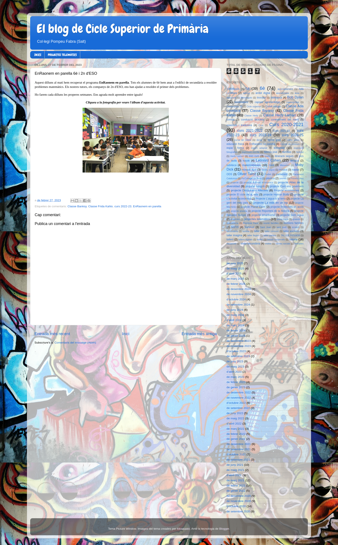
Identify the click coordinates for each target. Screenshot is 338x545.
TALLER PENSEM (290, 235)
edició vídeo (292, 140)
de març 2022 (235, 428)
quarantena (232, 223)
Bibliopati (261, 97)
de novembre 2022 (239, 397)
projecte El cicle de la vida (242, 194)
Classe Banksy (76, 206)
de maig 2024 (235, 315)
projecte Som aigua (292, 215)
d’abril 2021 (234, 475)
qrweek (296, 219)
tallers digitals (245, 239)
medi (271, 165)
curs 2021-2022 (250, 130)
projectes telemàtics (257, 219)
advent (246, 93)
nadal (295, 169)
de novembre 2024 (239, 294)
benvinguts (246, 97)
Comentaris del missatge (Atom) (75, 342)
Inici (126, 333)
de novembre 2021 (239, 449)
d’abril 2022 (234, 423)
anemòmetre (282, 93)
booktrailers (241, 102)
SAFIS (235, 227)
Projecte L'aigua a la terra (271, 198)
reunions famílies (293, 223)
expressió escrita (251, 152)
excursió (279, 147)
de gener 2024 (236, 335)
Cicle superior (254, 106)
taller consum (272, 231)
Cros (260, 125)
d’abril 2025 (234, 273)
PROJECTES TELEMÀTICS (62, 55)
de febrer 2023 (236, 382)
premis (282, 178)
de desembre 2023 (239, 340)
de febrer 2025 (236, 283)
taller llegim (253, 235)
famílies (286, 152)
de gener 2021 (236, 490)
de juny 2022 (235, 413)
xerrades (299, 243)
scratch (295, 227)
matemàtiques (251, 165)
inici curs (254, 156)
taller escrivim (291, 231)
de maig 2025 (235, 268)
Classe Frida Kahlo (100, 206)
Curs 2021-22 (281, 130)
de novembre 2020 (239, 501)
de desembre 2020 (239, 495)
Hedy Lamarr (237, 156)
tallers (230, 239)
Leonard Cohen (268, 160)
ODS (229, 174)
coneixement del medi (285, 119)
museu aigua (268, 169)
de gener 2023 (236, 387)
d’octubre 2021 (236, 454)
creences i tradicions (239, 125)
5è (248, 88)
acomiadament (285, 89)
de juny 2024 (235, 309)
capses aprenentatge (267, 102)
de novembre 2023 (239, 346)
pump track (282, 219)
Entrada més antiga (199, 333)
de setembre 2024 (238, 304)
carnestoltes (292, 102)
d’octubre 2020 (236, 506)
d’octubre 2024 (236, 299)
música (283, 169)
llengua (294, 160)
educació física (235, 144)
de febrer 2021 (236, 485)
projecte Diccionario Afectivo (249, 190)
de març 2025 (235, 278)
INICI (37, 55)
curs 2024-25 (293, 135)
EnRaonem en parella (147, 206)
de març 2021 (235, 480)
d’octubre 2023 (236, 351)
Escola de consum (290, 144)
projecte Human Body (276, 194)
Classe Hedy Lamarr (279, 115)
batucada (231, 97)
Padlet (267, 174)
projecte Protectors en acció (287, 206)
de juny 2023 (235, 361)
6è (262, 88)
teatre (260, 239)
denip (259, 140)
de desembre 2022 (239, 392)
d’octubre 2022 (236, 402)
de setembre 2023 (238, 356)
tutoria (293, 239)
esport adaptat (259, 148)
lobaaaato (183, 528)
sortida (246, 231)
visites (268, 243)
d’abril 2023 (234, 371)
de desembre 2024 (239, 289)
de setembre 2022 (238, 408)
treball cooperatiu (276, 239)
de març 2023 (235, 377)
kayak (246, 160)
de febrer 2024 (236, 330)
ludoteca (231, 165)
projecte (234, 182)
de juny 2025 (235, 263)
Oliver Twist (247, 174)
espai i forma (235, 147)
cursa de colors (242, 140)
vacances (231, 243)
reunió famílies (271, 223)
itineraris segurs (284, 156)
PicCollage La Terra (251, 178)
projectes (235, 219)
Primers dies (297, 178)
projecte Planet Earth (253, 206)
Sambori (249, 227)
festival (300, 152)
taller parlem (269, 235)
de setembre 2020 (238, 511)
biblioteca (276, 97)
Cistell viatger (273, 106)
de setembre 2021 (238, 459)
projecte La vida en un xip (270, 202)
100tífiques (233, 88)
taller (257, 231)
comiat (230, 119)
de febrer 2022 (236, 434)
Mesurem (285, 165)
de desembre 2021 (239, 444)
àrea (297, 93)
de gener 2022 (236, 438)
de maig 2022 (235, 418)
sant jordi (282, 227)
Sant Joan (265, 227)
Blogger (224, 528)
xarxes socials (282, 243)
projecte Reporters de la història (270, 210)
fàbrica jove (270, 152)
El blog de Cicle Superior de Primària (123, 28)
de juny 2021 (235, 464)
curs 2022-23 (122, 206)
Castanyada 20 (234, 106)
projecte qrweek (239, 211)
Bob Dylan (295, 97)
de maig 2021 (235, 470)
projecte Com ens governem (287, 186)
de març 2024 (235, 325)
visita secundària (250, 243)
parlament (282, 174)
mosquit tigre (249, 169)
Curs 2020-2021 (286, 124)
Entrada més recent (52, 333)
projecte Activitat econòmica (258, 182)
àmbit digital (262, 93)
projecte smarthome (263, 215)
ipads (267, 156)
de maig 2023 (235, 366)
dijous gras (274, 139)
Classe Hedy (251, 115)
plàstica (270, 178)
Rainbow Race (251, 223)
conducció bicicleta (252, 119)
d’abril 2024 (234, 320)
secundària (232, 231)
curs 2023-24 (260, 135)
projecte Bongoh (255, 186)
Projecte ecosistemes (286, 190)
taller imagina (234, 235)
